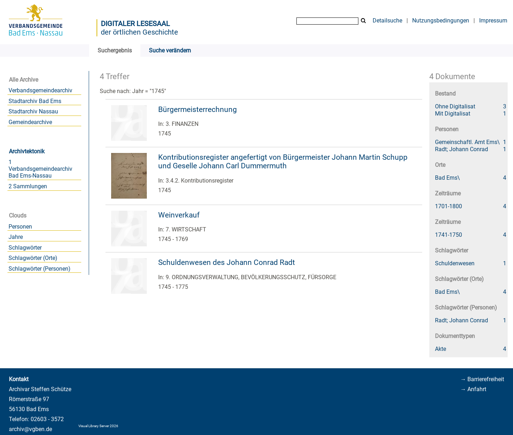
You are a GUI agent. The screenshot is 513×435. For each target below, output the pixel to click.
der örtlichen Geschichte (139, 32)
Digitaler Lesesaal (135, 23)
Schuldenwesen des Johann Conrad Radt (226, 262)
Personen (20, 226)
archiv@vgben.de (30, 429)
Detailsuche (387, 20)
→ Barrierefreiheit (482, 379)
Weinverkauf (179, 215)
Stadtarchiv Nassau (33, 111)
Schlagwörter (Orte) (33, 258)
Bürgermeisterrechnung (197, 109)
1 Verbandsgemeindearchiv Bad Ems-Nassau (40, 169)
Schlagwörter (25, 247)
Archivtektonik (27, 151)
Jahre (16, 237)
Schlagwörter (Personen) (40, 268)
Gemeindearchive (30, 122)
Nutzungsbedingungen (440, 20)
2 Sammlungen (28, 186)
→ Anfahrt (473, 389)
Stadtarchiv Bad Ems (35, 101)
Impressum (493, 20)
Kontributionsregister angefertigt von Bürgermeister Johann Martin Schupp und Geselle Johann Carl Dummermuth (283, 161)
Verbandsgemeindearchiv (40, 90)
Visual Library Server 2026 (98, 426)
